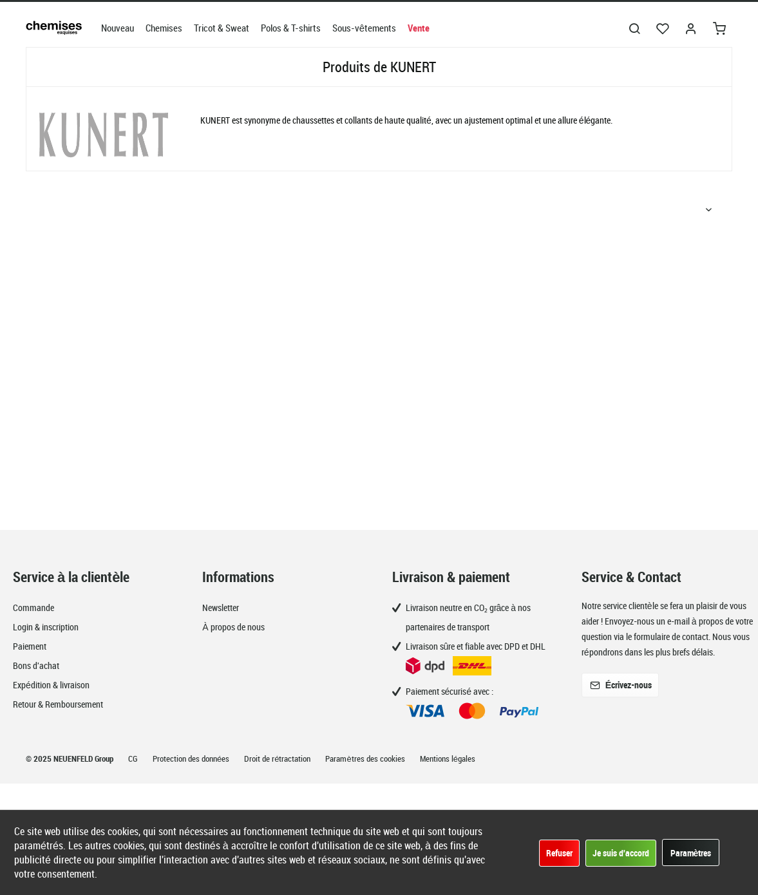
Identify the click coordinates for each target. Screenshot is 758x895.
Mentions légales (447, 758)
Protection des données (192, 758)
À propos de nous (233, 627)
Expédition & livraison (51, 685)
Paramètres (691, 853)
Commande (33, 607)
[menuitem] (117, 28)
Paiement (29, 646)
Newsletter (220, 607)
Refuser (559, 853)
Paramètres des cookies (365, 758)
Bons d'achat (36, 665)
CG (134, 758)
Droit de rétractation (278, 758)
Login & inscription (46, 627)
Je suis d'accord (620, 853)
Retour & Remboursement (58, 704)
